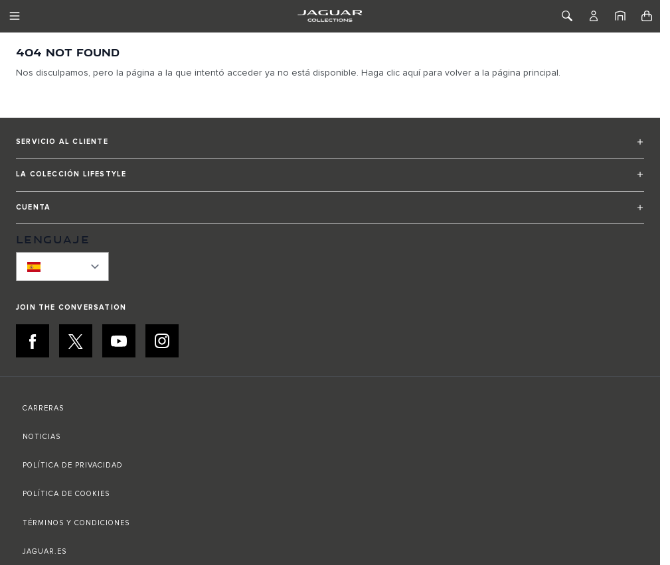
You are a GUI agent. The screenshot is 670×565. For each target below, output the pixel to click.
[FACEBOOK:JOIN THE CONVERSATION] (32, 340)
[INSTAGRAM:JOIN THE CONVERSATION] (162, 340)
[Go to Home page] (330, 16)
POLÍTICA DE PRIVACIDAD (73, 465)
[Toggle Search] (567, 16)
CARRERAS (43, 408)
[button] (330, 147)
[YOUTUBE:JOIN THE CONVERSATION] (118, 340)
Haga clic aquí (390, 73)
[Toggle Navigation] (14, 16)
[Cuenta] (593, 16)
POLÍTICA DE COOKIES (66, 493)
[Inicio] (620, 16)
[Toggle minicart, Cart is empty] (646, 16)
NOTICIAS (41, 436)
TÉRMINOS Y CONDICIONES (76, 523)
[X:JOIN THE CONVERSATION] (75, 340)
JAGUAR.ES (44, 551)
